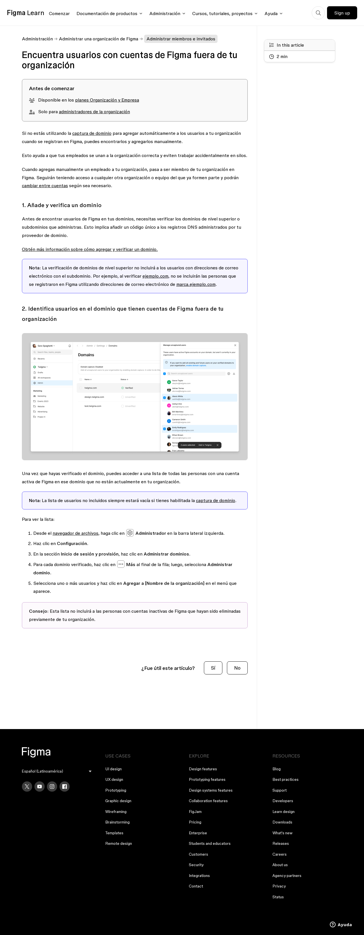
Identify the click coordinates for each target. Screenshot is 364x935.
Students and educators (210, 843)
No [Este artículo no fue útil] (237, 667)
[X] (27, 786)
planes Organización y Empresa (107, 99)
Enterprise (198, 833)
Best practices (285, 779)
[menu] (57, 771)
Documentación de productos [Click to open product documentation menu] (106, 13)
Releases (280, 843)
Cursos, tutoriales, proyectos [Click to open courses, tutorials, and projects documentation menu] (222, 13)
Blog (276, 769)
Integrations (199, 875)
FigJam (195, 811)
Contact (196, 886)
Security (196, 864)
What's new (282, 833)
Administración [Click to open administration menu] (164, 13)
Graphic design (118, 800)
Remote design (118, 843)
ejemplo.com (155, 275)
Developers (282, 800)
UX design (114, 779)
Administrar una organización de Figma (98, 38)
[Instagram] (52, 786)
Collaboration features (208, 800)
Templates (114, 833)
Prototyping (115, 790)
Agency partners (286, 875)
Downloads (282, 822)
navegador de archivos (75, 533)
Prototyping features (207, 779)
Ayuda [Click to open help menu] (271, 13)
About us (280, 864)
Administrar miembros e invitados (180, 38)
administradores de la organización (94, 111)
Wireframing (116, 811)
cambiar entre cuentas (45, 185)
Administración (37, 38)
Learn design (283, 811)
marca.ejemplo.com (196, 284)
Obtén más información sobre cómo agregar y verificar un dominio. (90, 249)
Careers (279, 854)
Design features (203, 769)
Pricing (195, 822)
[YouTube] (39, 786)
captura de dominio (91, 133)
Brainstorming (117, 822)
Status (278, 897)
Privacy (279, 886)
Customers (198, 854)
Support (279, 790)
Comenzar (59, 13)
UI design (113, 769)
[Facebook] (64, 786)
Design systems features (211, 790)
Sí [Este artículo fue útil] (213, 667)
